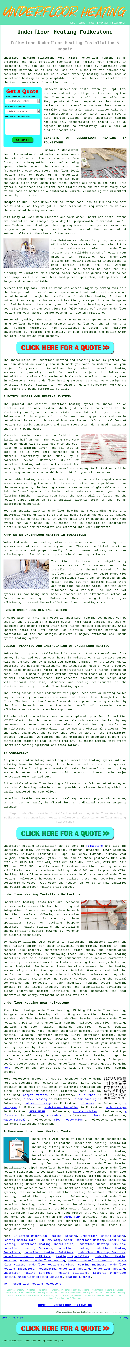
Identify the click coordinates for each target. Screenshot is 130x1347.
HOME (72, 23)
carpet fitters (35, 1095)
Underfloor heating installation (30, 845)
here (7, 1067)
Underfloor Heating (73, 1248)
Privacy (124, 1318)
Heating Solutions (73, 1272)
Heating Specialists (19, 1240)
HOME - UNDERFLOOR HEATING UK (65, 1305)
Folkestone (94, 845)
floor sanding (85, 1099)
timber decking (35, 1099)
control (31, 225)
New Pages (18, 1318)
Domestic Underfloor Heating (42, 1260)
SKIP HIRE (37, 1111)
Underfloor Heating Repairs (103, 1236)
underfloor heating (110, 117)
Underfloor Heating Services (101, 1244)
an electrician (85, 1111)
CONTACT (103, 23)
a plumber (87, 1095)
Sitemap (6, 1318)
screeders (54, 1115)
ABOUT (92, 23)
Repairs (71, 1236)
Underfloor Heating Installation (46, 1244)
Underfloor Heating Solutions (49, 1252)
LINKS (82, 23)
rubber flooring (38, 1103)
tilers (95, 1115)
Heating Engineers (92, 1264)
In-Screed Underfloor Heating (37, 1236)
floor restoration (68, 1119)
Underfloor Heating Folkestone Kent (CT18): (41, 57)
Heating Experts (78, 1277)
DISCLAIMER (118, 23)
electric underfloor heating (71, 1188)
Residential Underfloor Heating (64, 1268)
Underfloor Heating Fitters (27, 1256)
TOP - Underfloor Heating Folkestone (32, 1283)
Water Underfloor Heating (84, 1240)
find (16, 1010)
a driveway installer (61, 1107)
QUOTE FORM (72, 1216)
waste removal (15, 1119)
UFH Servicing (50, 1240)
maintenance (77, 248)
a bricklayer (116, 1107)
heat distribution (71, 187)
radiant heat (53, 319)
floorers (87, 1103)
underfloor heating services (103, 866)
